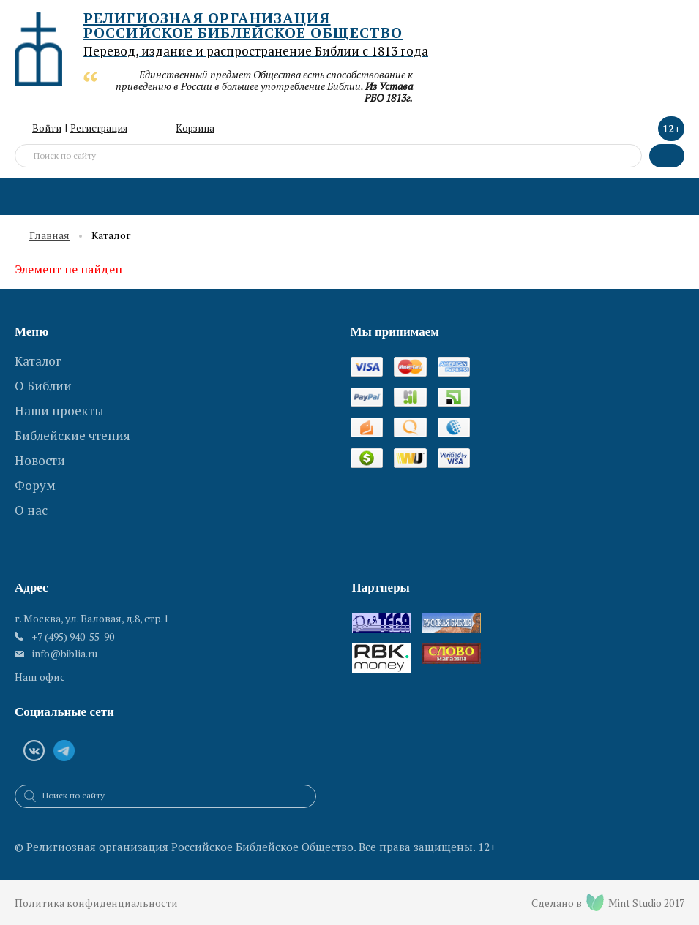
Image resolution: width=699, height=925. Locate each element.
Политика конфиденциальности (96, 903)
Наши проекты (59, 410)
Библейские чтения (72, 435)
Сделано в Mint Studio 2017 (607, 902)
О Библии (43, 385)
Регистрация (98, 128)
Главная (49, 236)
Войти (46, 128)
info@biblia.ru (64, 654)
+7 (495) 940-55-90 (72, 636)
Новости (40, 460)
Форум (35, 485)
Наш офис (40, 677)
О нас (31, 510)
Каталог (38, 360)
